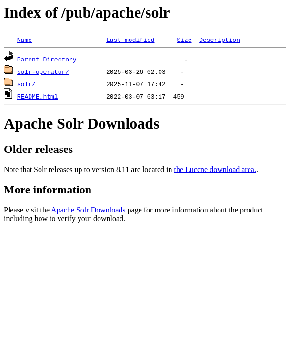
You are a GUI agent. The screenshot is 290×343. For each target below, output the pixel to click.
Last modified (130, 39)
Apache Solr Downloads (88, 210)
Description (219, 39)
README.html (37, 96)
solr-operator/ (43, 71)
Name (24, 39)
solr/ (26, 84)
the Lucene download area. (215, 169)
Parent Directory (47, 59)
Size (184, 39)
